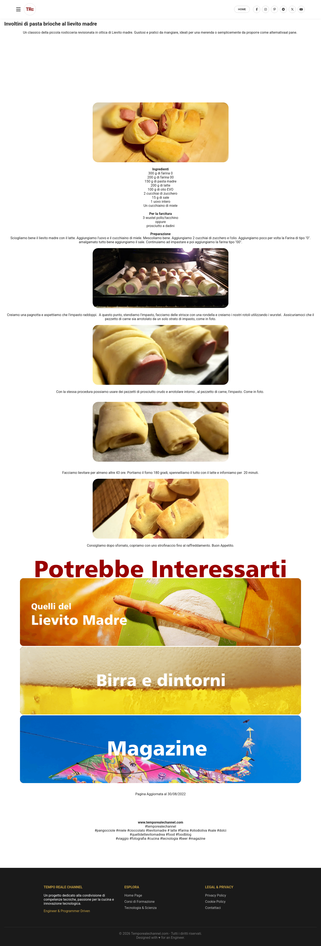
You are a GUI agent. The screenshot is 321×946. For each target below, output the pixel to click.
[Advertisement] (160, 53)
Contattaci (213, 908)
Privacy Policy (215, 895)
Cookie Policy (215, 902)
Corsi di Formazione (139, 902)
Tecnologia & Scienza (140, 908)
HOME (242, 9)
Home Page (133, 895)
